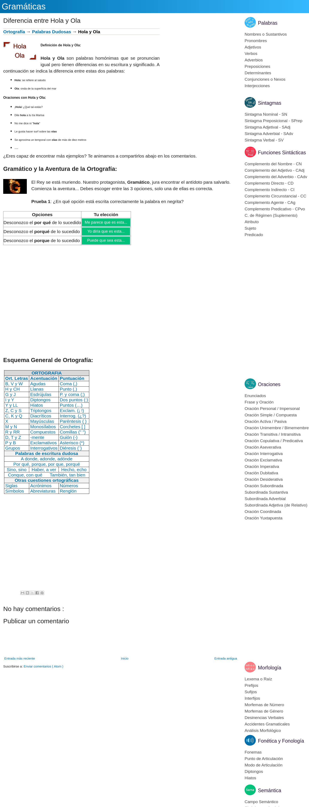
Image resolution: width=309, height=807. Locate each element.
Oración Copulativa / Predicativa (274, 440)
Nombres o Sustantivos (266, 34)
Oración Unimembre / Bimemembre (277, 428)
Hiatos (250, 778)
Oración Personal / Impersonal (272, 408)
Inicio (124, 658)
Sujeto (250, 228)
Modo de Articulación (263, 765)
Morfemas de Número (264, 704)
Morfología (269, 667)
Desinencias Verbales (264, 717)
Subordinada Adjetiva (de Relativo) (276, 505)
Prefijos (251, 685)
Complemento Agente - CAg (270, 202)
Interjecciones (257, 85)
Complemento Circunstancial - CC (275, 196)
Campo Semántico (261, 801)
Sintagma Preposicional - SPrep (273, 120)
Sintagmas (269, 103)
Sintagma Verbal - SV (264, 140)
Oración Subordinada (264, 486)
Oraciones (269, 384)
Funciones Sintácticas (282, 152)
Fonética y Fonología (281, 741)
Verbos (251, 53)
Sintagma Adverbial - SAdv (269, 133)
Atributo (252, 222)
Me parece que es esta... (106, 222)
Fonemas (253, 752)
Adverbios (254, 60)
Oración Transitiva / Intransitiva (273, 434)
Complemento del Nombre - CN (273, 164)
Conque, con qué (25, 474)
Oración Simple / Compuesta (271, 415)
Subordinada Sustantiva (266, 492)
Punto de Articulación (264, 758)
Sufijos (251, 692)
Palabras (267, 23)
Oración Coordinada (263, 511)
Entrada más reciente (19, 658)
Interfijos (252, 698)
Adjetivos (253, 47)
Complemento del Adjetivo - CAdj (274, 170)
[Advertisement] (199, 59)
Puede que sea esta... (106, 240)
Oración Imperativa (262, 466)
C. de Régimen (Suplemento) (271, 215)
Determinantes (258, 73)
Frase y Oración (259, 402)
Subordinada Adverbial (265, 498)
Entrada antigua (225, 658)
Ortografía (14, 31)
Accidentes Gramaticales (267, 724)
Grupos (12, 448)
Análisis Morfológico (263, 730)
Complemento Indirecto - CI (269, 189)
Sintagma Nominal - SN (266, 114)
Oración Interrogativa (264, 453)
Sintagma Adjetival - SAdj (267, 127)
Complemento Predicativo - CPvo (275, 209)
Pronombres (256, 40)
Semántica (269, 790)
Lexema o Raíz (258, 679)
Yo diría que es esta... (105, 231)
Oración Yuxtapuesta (263, 518)
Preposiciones (257, 66)
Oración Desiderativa (264, 479)
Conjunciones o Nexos (265, 79)
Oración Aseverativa (263, 447)
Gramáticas (24, 6)
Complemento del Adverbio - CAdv (276, 176)
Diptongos (254, 771)
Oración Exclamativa (263, 460)
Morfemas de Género (264, 711)
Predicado (254, 234)
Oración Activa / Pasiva (265, 421)
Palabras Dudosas (51, 31)
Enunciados (255, 395)
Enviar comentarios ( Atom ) (43, 666)
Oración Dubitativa (261, 473)
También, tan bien (67, 474)
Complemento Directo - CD (269, 183)
